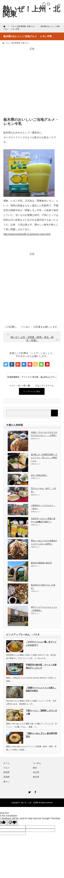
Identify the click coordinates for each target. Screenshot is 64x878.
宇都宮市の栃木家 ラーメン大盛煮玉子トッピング (41, 666)
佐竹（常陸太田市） (39, 475)
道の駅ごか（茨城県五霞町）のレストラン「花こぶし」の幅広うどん (44, 457)
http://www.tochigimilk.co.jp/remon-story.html (26, 234)
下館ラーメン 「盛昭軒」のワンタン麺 (41, 712)
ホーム (6, 763)
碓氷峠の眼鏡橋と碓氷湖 (41, 563)
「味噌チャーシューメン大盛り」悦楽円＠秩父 (41, 689)
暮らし (6, 781)
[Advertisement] (32, 82)
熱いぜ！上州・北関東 (31, 11)
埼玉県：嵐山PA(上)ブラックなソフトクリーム (44, 378)
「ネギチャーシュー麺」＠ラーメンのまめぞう (41, 643)
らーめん (37, 763)
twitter (44, 4)
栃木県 (36, 777)
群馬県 (6, 772)
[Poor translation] (12, 822)
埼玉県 (36, 772)
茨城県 (6, 777)
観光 (35, 768)
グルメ (7, 43)
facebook (48, 4)
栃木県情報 (15, 43)
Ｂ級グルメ (25, 43)
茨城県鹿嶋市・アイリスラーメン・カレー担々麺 (19, 378)
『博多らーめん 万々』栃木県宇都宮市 (41, 735)
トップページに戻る (31, 391)
